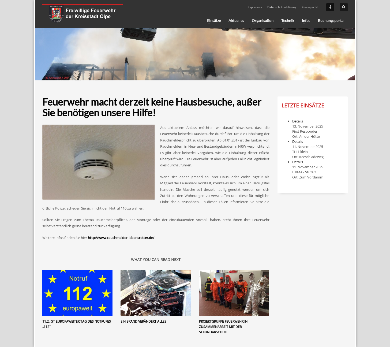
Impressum (255, 7)
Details (297, 121)
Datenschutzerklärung (281, 7)
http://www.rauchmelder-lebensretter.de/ (121, 237)
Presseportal (310, 7)
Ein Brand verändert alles (143, 321)
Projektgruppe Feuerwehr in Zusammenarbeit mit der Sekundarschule (223, 326)
